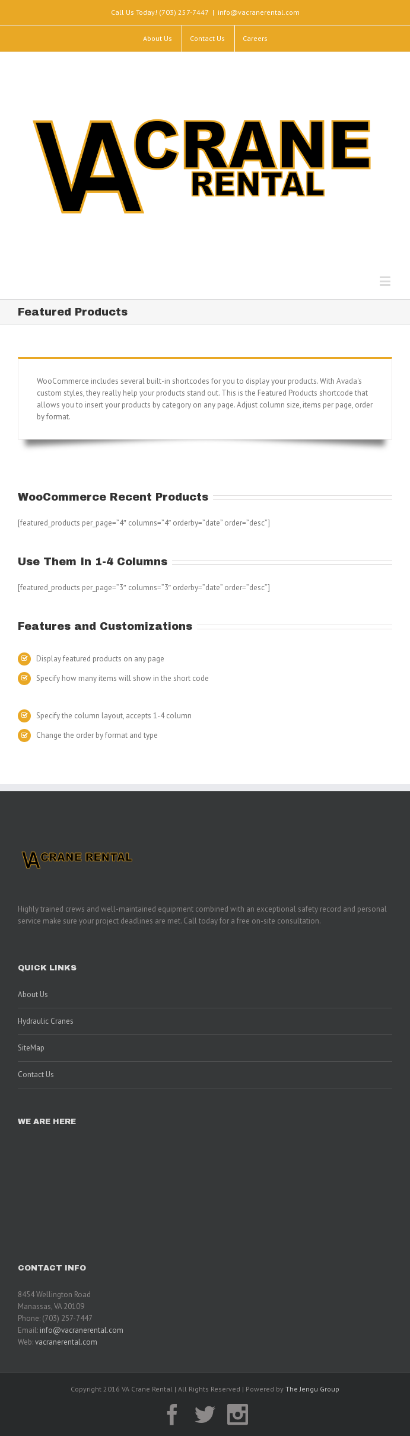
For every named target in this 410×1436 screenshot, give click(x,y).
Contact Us (36, 1074)
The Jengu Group (312, 1388)
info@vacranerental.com (259, 12)
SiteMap (31, 1048)
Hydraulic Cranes (46, 1021)
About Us (33, 994)
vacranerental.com (66, 1342)
